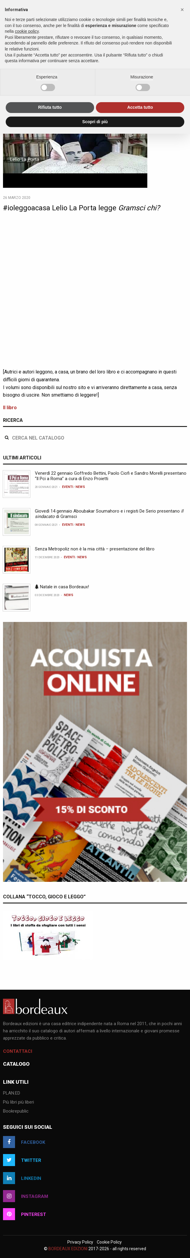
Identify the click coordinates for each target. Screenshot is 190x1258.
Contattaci (17, 1051)
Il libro (10, 407)
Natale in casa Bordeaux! (62, 586)
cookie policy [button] (26, 31)
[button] (182, 9)
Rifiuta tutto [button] (50, 107)
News (80, 487)
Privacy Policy (80, 1242)
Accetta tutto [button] (140, 107)
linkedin (22, 1178)
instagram (25, 1196)
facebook (24, 1142)
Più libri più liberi (18, 1102)
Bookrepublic (16, 1111)
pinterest (24, 1214)
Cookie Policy (109, 1242)
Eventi (67, 487)
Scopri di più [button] (95, 121)
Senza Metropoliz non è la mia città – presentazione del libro (95, 549)
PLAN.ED (11, 1093)
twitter (22, 1160)
